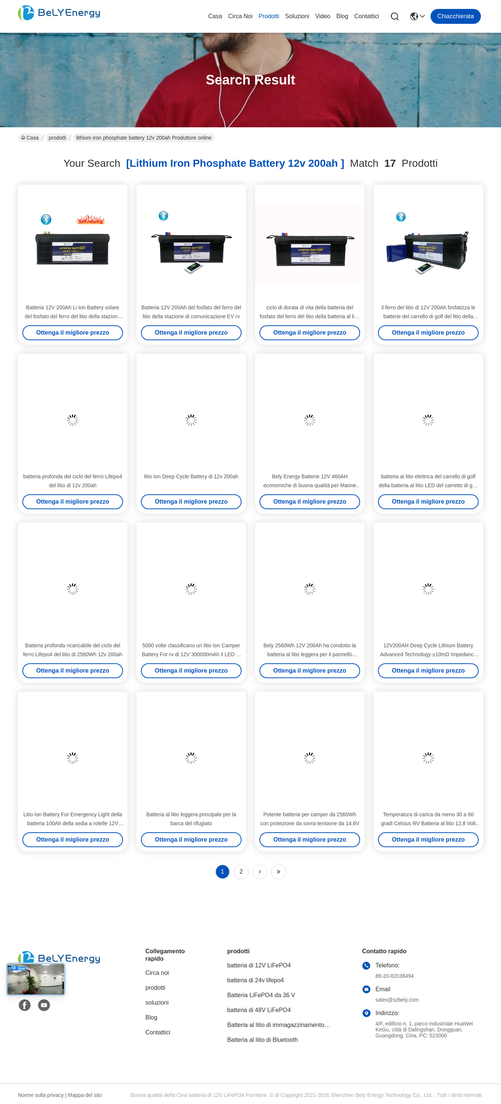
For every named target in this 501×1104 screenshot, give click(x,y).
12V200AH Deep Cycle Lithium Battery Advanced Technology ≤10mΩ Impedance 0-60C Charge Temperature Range (428, 654)
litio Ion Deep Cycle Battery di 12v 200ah (191, 476)
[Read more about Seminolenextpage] (260, 871)
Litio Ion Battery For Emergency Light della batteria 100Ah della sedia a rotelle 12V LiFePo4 (72, 823)
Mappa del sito (85, 1095)
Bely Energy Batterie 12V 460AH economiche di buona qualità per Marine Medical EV (309, 485)
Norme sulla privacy (41, 1095)
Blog (342, 16)
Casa (215, 16)
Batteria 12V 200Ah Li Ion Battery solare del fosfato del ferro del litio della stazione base (73, 316)
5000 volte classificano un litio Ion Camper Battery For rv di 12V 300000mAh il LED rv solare (191, 654)
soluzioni (297, 16)
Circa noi (240, 16)
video (323, 16)
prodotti (269, 16)
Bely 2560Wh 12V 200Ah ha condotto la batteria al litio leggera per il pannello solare (310, 654)
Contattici (366, 16)
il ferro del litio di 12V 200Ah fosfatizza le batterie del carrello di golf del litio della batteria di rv (428, 316)
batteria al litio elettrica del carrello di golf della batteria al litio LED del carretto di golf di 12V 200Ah (428, 485)
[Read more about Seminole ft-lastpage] (278, 871)
